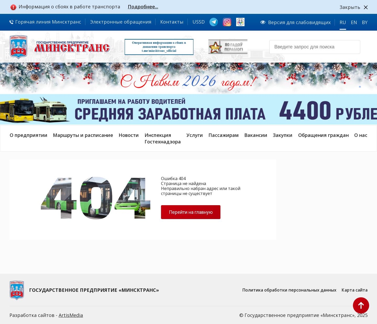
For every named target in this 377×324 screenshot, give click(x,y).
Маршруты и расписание (83, 135)
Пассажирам (223, 135)
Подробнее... (143, 6)
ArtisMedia (71, 315)
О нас (360, 135)
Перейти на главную (191, 212)
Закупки (282, 135)
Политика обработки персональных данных (289, 290)
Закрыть (350, 7)
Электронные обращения (120, 22)
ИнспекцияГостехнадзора (163, 138)
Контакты (172, 22)
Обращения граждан (323, 135)
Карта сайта (355, 290)
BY (365, 22)
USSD (198, 22)
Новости (129, 135)
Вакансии (255, 135)
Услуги (194, 135)
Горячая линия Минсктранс (45, 22)
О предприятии (28, 135)
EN (354, 22)
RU (343, 22)
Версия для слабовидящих (295, 22)
